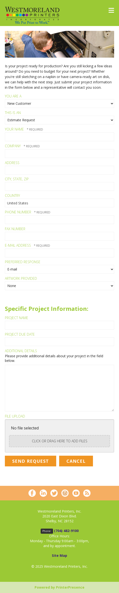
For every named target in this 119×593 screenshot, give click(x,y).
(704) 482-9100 (66, 530)
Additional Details (21, 351)
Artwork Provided (21, 278)
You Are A (13, 96)
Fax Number (15, 229)
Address (12, 162)
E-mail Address (18, 245)
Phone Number (18, 212)
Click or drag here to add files (59, 441)
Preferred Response (22, 262)
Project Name (16, 317)
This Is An (13, 112)
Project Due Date (20, 334)
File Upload (15, 416)
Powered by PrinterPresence (59, 587)
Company (13, 146)
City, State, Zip (17, 179)
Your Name (15, 129)
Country (12, 195)
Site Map (59, 555)
